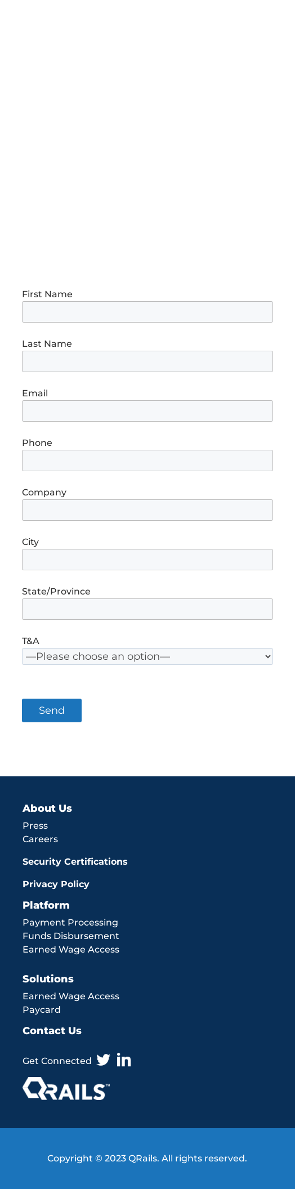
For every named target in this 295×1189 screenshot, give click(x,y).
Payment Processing (70, 922)
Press (35, 825)
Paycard (42, 1009)
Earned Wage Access (71, 949)
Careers (40, 839)
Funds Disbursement (71, 936)
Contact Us (52, 1031)
